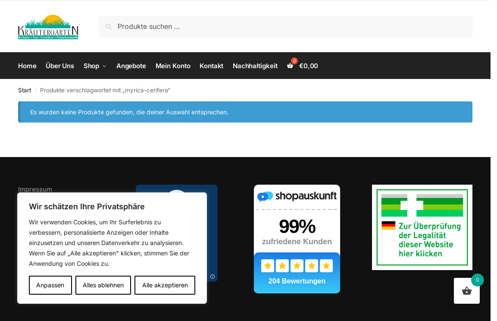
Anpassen (50, 285)
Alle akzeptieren (165, 285)
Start (24, 90)
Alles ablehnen (103, 285)
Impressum (35, 189)
